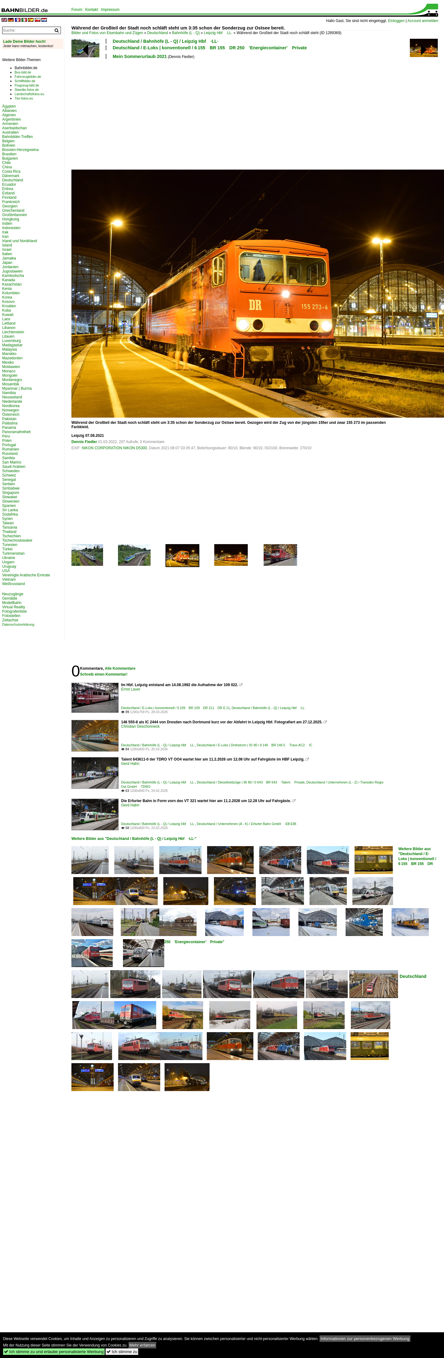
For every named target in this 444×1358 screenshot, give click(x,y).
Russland (10, 453)
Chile (6, 163)
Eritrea (7, 189)
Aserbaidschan (14, 128)
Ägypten (9, 106)
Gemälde (9, 598)
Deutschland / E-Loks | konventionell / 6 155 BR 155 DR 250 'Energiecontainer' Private (210, 47)
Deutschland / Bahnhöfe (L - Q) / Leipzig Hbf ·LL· (165, 41)
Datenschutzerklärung (18, 624)
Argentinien (11, 119)
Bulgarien (10, 158)
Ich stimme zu (121, 1351)
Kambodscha (13, 275)
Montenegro (12, 380)
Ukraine (8, 558)
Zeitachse (10, 620)
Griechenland (13, 210)
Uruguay (9, 566)
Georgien (9, 206)
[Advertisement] (191, 113)
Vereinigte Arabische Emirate (26, 575)
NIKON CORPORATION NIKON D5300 (114, 448)
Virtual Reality (13, 607)
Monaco (9, 371)
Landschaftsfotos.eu (29, 94)
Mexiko (8, 362)
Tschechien (11, 536)
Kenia (7, 288)
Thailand (9, 532)
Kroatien (9, 306)
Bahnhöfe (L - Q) (186, 33)
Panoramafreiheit (16, 432)
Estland (8, 193)
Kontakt (91, 9)
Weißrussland (13, 584)
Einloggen (396, 21)
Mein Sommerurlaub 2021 (140, 56)
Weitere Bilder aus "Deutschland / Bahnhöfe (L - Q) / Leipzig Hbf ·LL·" (134, 839)
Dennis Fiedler (84, 442)
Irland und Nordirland (19, 241)
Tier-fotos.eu (24, 98)
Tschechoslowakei (17, 540)
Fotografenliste (14, 611)
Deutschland (157, 33)
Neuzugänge (12, 594)
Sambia (8, 458)
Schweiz (9, 475)
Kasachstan (12, 284)
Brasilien (9, 154)
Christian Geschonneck (140, 726)
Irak (5, 232)
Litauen (8, 336)
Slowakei (9, 497)
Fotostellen (11, 616)
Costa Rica (11, 171)
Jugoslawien (12, 271)
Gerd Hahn (130, 763)
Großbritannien (14, 215)
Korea (7, 297)
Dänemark (10, 176)
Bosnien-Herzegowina (20, 150)
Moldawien (11, 367)
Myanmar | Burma (17, 388)
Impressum (110, 9)
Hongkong (10, 219)
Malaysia (9, 349)
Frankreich (11, 202)
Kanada (8, 280)
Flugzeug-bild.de (27, 85)
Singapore (10, 492)
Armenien (10, 124)
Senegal (9, 479)
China (7, 167)
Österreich (10, 414)
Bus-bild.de (23, 72)
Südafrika (10, 514)
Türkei (7, 549)
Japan (7, 262)
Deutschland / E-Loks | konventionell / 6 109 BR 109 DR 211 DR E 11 (175, 708)
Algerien (9, 115)
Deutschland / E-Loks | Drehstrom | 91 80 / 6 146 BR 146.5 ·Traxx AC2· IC (254, 745)
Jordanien (10, 267)
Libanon (9, 328)
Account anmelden (422, 21)
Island (7, 245)
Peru (6, 436)
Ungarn (8, 562)
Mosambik (10, 384)
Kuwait (7, 315)
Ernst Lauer (130, 689)
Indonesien (11, 228)
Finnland (9, 197)
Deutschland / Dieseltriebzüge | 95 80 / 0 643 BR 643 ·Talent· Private (251, 782)
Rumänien (10, 449)
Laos (6, 319)
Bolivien (8, 145)
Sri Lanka (10, 510)
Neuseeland (12, 397)
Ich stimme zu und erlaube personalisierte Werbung (54, 1351)
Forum (76, 9)
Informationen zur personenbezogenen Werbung (365, 1338)
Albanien (9, 111)
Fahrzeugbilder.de (28, 76)
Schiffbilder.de (25, 81)
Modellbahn (11, 603)
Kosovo (8, 302)
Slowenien (10, 501)
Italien (7, 254)
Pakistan (9, 419)
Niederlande (12, 401)
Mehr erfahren (142, 1345)
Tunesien (9, 545)
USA (6, 571)
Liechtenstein (13, 332)
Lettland (9, 323)
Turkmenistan (13, 553)
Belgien (8, 141)
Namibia (9, 393)
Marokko (9, 354)
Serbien (8, 484)
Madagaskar (12, 345)
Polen (7, 440)
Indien (7, 223)
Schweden (11, 471)
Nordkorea (11, 406)
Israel (6, 249)
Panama (9, 427)
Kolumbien (11, 293)
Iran (5, 236)
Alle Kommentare (120, 668)
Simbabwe (11, 488)
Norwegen (10, 410)
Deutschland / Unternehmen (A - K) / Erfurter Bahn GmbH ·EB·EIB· (247, 824)
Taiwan (8, 523)
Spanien (9, 506)
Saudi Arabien (13, 466)
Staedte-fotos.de (27, 89)
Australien (10, 132)
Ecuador (9, 184)
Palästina (9, 423)
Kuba (6, 310)
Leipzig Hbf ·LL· (218, 33)
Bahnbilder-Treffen (17, 137)
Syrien (7, 519)
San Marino (11, 462)
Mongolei (9, 375)
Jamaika (9, 258)
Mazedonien (12, 358)
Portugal (9, 445)
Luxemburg (11, 341)
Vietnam (9, 579)
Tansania (9, 527)
